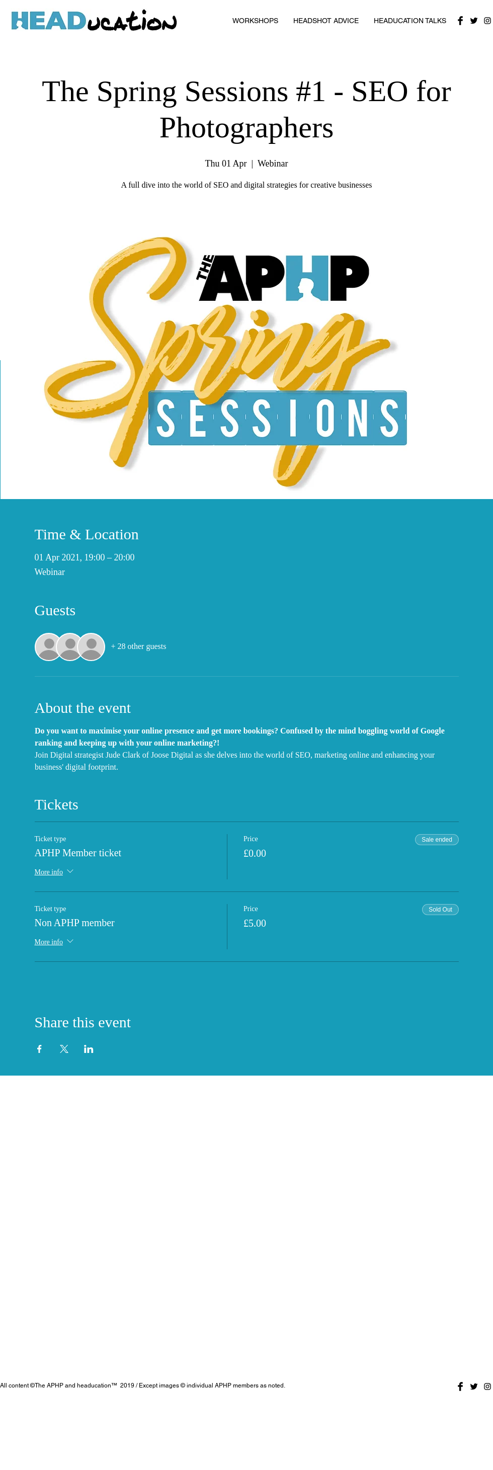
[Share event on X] (64, 1049)
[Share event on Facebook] (39, 1049)
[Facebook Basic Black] (460, 20)
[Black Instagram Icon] (487, 20)
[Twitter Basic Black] (473, 20)
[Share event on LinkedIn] (89, 1049)
